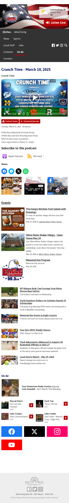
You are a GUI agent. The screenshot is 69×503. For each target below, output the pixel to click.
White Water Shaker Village (50, 254)
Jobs (21, 45)
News (6, 38)
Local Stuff (9, 45)
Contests (8, 52)
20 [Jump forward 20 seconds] (27, 114)
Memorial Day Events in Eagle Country (38, 315)
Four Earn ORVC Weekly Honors (35, 330)
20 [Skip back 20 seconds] (23, 114)
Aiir (42, 498)
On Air (20, 52)
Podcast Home (12, 121)
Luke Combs (50, 414)
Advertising (20, 32)
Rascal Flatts (16, 401)
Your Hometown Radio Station (36, 386)
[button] (34, 97)
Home (6, 32)
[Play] (4, 114)
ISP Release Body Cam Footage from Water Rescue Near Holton (41, 289)
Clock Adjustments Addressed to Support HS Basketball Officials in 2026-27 (41, 343)
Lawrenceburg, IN (57, 10)
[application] (34, 98)
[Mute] (19, 114)
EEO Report (39, 494)
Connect (7, 58)
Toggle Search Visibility (66, 45)
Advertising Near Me (24, 494)
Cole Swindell (28, 389)
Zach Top (49, 401)
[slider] (48, 114)
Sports (17, 38)
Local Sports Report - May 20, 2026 (37, 357)
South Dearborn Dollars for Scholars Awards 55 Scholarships (43, 301)
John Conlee (16, 414)
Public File (49, 494)
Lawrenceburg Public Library (50, 222)
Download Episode (31, 121)
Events (6, 203)
